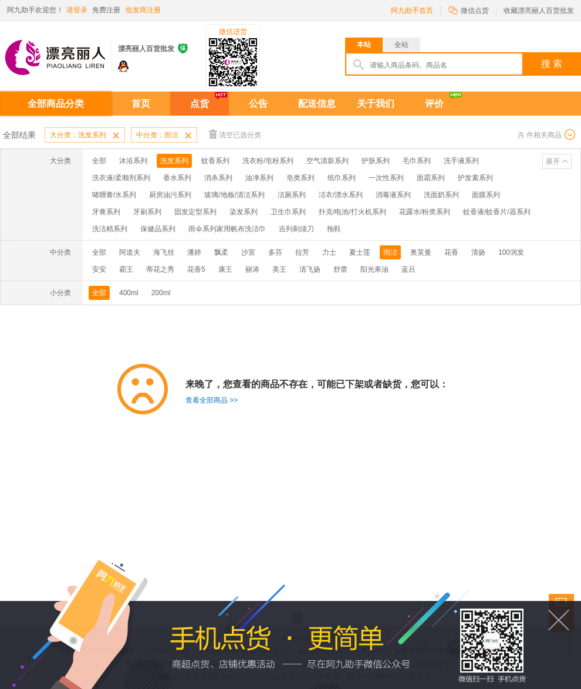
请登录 (76, 10)
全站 (401, 44)
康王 (225, 269)
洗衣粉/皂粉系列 (267, 161)
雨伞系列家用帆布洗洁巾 (227, 229)
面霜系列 (431, 178)
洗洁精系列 (109, 229)
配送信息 (317, 104)
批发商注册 (143, 10)
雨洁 (390, 252)
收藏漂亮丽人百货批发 (539, 10)
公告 (258, 104)
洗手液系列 (461, 161)
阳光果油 (374, 269)
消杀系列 (218, 178)
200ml (161, 293)
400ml (129, 293)
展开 (553, 161)
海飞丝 (163, 252)
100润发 (511, 252)
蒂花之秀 (160, 269)
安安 (99, 269)
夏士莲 (359, 252)
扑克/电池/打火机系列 (352, 212)
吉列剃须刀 (296, 229)
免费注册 (106, 10)
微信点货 (468, 10)
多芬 (275, 252)
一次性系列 (386, 178)
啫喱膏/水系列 (114, 195)
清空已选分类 (235, 134)
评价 (434, 104)
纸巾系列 (341, 178)
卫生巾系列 (288, 212)
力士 (329, 252)
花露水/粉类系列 (424, 212)
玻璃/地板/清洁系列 (234, 195)
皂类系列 (300, 178)
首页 (140, 104)
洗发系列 (174, 161)
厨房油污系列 (170, 195)
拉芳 (302, 252)
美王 (279, 269)
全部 (99, 161)
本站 (364, 44)
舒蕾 (340, 269)
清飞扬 (309, 269)
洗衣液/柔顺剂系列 (121, 178)
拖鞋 (334, 229)
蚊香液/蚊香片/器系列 (497, 212)
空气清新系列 (327, 161)
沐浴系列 (133, 161)
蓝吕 (408, 269)
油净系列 (259, 178)
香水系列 (177, 178)
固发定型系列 (195, 212)
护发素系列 (475, 178)
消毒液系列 (393, 195)
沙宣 (248, 252)
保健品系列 (157, 229)
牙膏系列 (106, 212)
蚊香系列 (215, 161)
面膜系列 (486, 195)
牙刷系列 (147, 212)
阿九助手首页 (412, 10)
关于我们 (375, 104)
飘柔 (221, 252)
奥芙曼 (420, 252)
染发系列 (243, 212)
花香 (451, 252)
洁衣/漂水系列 (341, 195)
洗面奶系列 (441, 195)
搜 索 (551, 64)
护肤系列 (376, 161)
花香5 (196, 269)
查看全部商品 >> (211, 400)
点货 (199, 104)
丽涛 (252, 269)
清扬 (478, 252)
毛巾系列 (417, 161)
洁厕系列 (292, 195)
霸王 (126, 269)
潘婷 (194, 252)
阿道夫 (129, 252)
